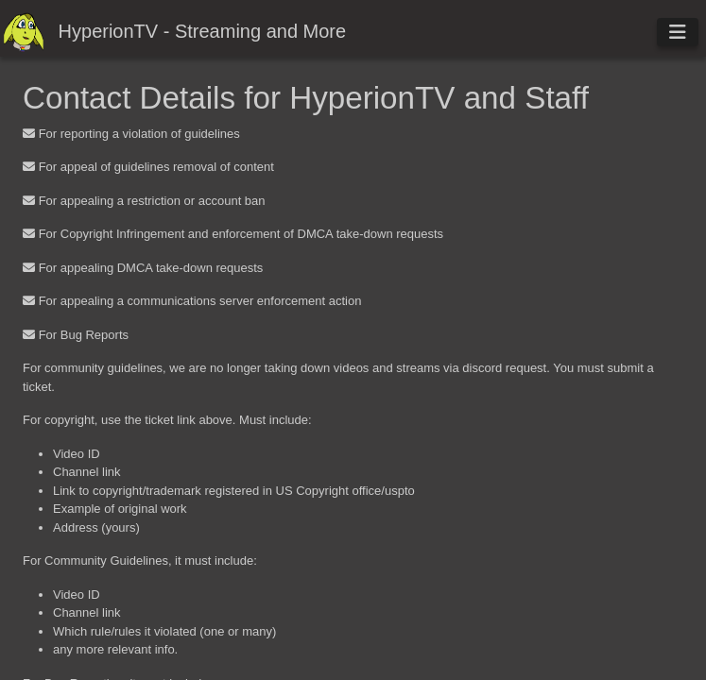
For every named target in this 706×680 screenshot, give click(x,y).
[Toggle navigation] (677, 32)
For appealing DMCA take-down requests (151, 268)
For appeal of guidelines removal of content (156, 167)
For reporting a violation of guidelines (139, 134)
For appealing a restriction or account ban (152, 201)
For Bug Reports (84, 335)
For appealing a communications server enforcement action (200, 301)
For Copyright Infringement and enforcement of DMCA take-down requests (241, 234)
